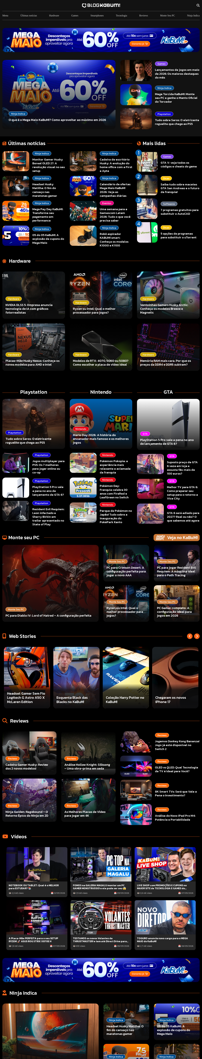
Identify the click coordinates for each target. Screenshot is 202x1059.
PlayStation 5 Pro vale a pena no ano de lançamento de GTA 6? (48, 491)
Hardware (54, 15)
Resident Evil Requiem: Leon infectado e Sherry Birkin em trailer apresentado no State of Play (48, 517)
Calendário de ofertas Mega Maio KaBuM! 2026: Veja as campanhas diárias (115, 190)
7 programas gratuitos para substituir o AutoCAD (180, 212)
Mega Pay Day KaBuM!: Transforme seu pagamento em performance (47, 215)
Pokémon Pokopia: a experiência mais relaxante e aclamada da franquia (115, 467)
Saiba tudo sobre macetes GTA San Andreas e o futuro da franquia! (180, 188)
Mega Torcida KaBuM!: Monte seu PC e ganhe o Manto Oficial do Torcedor (176, 98)
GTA (171, 456)
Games (74, 15)
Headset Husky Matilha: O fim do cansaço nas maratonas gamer (44, 190)
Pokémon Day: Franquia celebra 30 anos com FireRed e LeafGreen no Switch (114, 491)
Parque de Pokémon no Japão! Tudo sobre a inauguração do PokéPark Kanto (116, 516)
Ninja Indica (193, 15)
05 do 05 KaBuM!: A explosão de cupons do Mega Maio (48, 239)
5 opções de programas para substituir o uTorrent (178, 235)
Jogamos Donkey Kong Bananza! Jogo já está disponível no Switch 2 (177, 745)
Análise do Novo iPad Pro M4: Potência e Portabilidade (175, 818)
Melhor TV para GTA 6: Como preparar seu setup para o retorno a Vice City (182, 493)
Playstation (164, 114)
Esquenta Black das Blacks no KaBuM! (121, 699)
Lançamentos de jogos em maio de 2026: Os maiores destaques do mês (177, 73)
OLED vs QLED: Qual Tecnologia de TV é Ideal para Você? (176, 769)
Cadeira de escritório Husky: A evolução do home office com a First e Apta (116, 165)
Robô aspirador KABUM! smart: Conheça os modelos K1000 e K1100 (114, 240)
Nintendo (107, 455)
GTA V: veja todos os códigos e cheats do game (179, 164)
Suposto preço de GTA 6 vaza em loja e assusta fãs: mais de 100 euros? (182, 468)
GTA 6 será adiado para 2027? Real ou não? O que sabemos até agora (183, 517)
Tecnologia (121, 15)
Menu (5, 15)
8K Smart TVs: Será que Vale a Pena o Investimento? (176, 793)
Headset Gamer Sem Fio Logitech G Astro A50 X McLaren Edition (75, 697)
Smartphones (97, 15)
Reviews (143, 15)
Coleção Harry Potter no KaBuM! (174, 699)
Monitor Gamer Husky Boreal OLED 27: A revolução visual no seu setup (48, 165)
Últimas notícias (29, 15)
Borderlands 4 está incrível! (22, 699)
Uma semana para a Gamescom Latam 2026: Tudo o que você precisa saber (115, 215)
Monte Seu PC (167, 15)
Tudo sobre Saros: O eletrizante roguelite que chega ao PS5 (177, 122)
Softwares (169, 204)
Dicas (166, 178)
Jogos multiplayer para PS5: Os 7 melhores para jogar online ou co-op (48, 467)
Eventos (106, 203)
